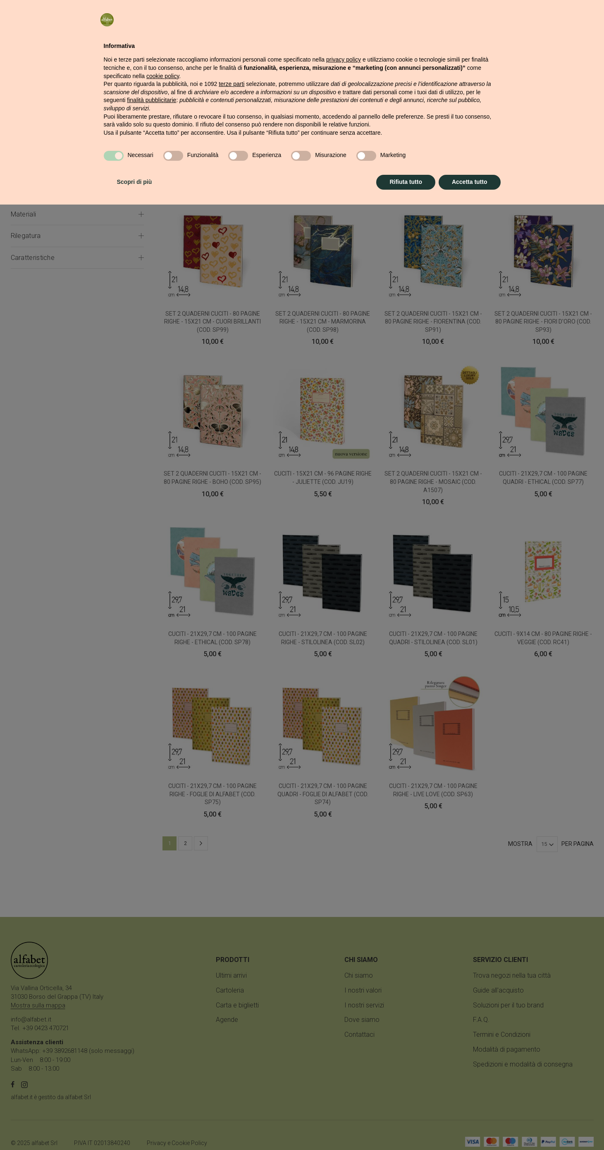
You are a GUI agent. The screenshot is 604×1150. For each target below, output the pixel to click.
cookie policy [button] (162, 1021)
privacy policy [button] (343, 1005)
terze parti (231, 1029)
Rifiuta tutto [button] (405, 1127)
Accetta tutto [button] (469, 1127)
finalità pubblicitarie (151, 1045)
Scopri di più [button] (134, 1127)
